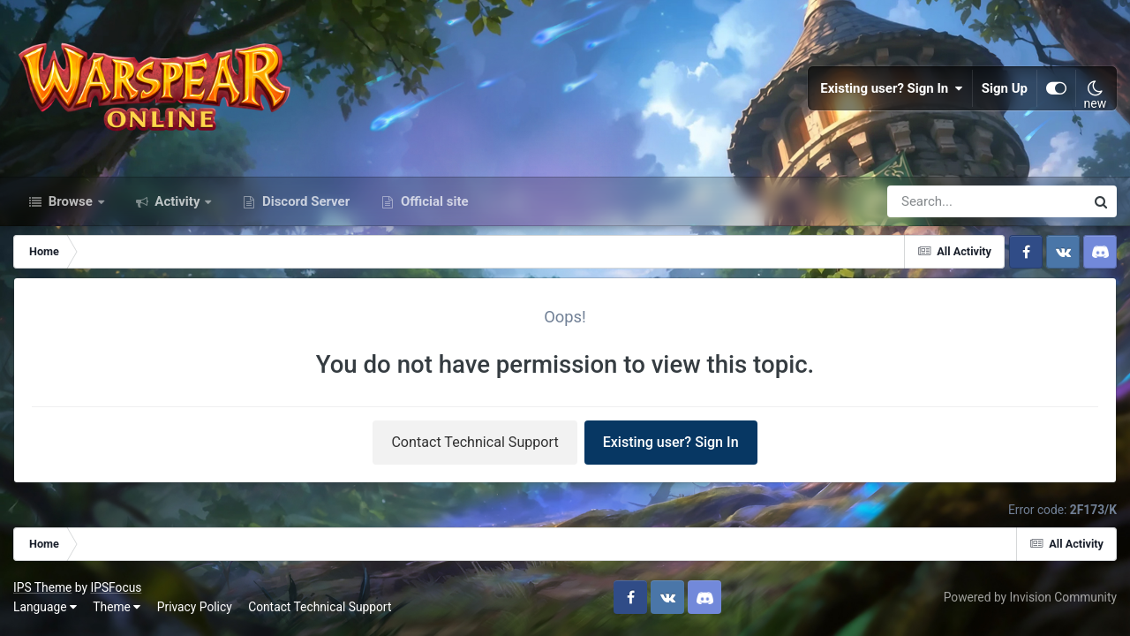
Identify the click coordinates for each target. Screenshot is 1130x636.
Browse (70, 201)
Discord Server (304, 201)
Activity (178, 201)
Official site (432, 201)
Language (45, 607)
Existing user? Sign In (891, 88)
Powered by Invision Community (1030, 597)
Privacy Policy (194, 607)
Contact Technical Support (474, 442)
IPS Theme (42, 587)
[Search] (935, 201)
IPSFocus (115, 587)
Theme (116, 607)
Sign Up (1005, 88)
